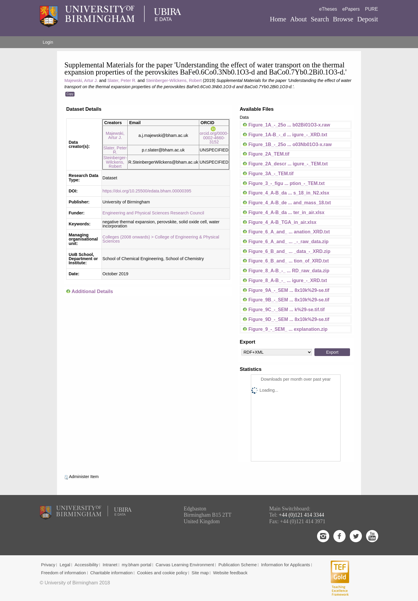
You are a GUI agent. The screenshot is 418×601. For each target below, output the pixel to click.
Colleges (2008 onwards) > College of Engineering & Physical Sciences (160, 239)
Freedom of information (63, 572)
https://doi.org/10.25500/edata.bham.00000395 (146, 191)
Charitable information (111, 572)
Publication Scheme (237, 564)
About (298, 19)
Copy (69, 94)
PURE (371, 9)
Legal (65, 564)
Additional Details (92, 291)
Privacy (48, 564)
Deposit (367, 19)
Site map (200, 572)
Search (320, 19)
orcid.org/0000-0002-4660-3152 (214, 135)
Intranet (110, 564)
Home (278, 19)
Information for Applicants (285, 564)
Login (48, 42)
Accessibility (86, 564)
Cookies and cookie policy (162, 572)
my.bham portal (136, 564)
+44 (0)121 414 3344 (301, 515)
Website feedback (230, 572)
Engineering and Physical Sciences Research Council (153, 213)
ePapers (351, 9)
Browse (343, 19)
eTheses (328, 9)
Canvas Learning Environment (185, 564)
